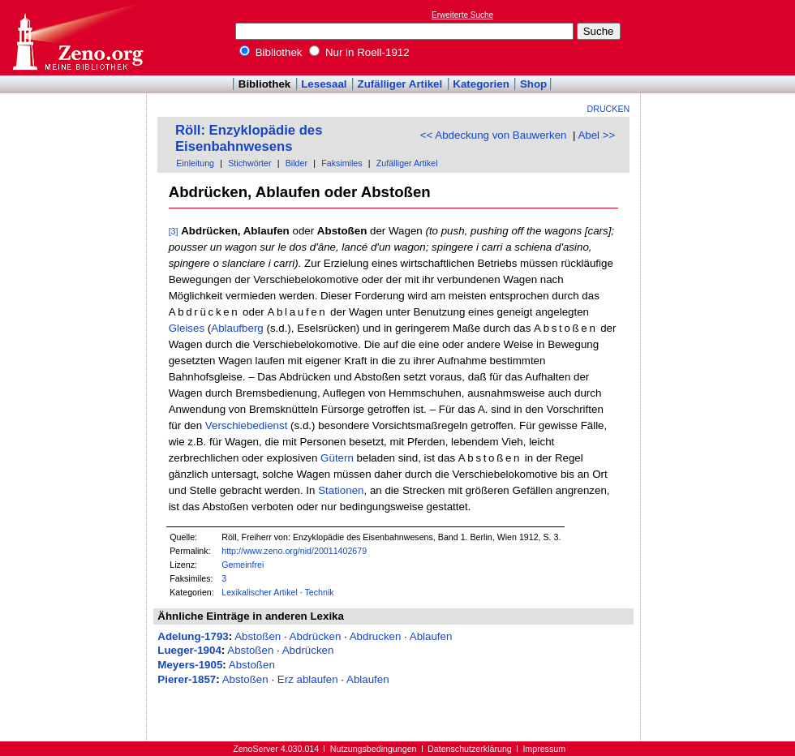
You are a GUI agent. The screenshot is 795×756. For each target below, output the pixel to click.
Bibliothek (271, 52)
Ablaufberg (237, 328)
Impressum (543, 749)
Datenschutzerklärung (470, 749)
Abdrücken (316, 636)
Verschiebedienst (246, 425)
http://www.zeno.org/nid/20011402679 (294, 551)
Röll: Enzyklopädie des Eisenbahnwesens (248, 138)
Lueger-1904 (189, 650)
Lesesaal (323, 84)
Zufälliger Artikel (400, 84)
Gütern (337, 458)
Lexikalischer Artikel (259, 592)
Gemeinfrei (242, 564)
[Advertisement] (74, 140)
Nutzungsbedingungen (373, 749)
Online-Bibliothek (77, 37)
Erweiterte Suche (462, 15)
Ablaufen (431, 636)
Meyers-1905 (189, 665)
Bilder (296, 163)
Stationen (340, 490)
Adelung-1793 (192, 636)
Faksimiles (341, 163)
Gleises (186, 328)
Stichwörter (249, 163)
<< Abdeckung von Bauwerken (493, 135)
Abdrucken (376, 636)
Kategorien (481, 84)
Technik (319, 592)
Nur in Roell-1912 (359, 52)
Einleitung (195, 163)
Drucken (608, 109)
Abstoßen (257, 636)
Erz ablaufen (307, 679)
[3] (173, 231)
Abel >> (596, 135)
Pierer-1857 (186, 679)
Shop (533, 84)
